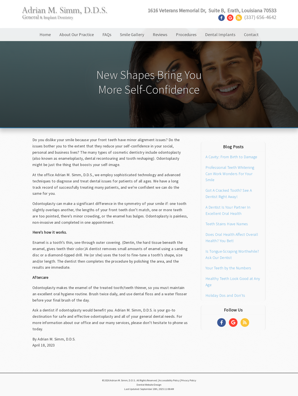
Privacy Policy (188, 380)
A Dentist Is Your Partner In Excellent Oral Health (228, 210)
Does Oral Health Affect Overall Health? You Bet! (232, 237)
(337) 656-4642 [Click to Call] (260, 17)
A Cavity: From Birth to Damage (231, 156)
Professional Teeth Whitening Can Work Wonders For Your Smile (230, 173)
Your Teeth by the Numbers (228, 267)
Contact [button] (251, 34)
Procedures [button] (186, 34)
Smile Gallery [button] (132, 34)
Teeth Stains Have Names (227, 223)
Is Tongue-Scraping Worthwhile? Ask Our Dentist (232, 254)
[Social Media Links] (221, 322)
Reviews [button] (160, 34)
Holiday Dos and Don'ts (225, 295)
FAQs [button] (106, 34)
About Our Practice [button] (76, 34)
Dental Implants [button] (220, 34)
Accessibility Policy (169, 380)
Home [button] (45, 34)
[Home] (65, 16)
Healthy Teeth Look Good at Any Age (233, 281)
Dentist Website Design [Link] (149, 384)
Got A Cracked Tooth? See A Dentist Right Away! (229, 193)
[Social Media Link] (222, 18)
